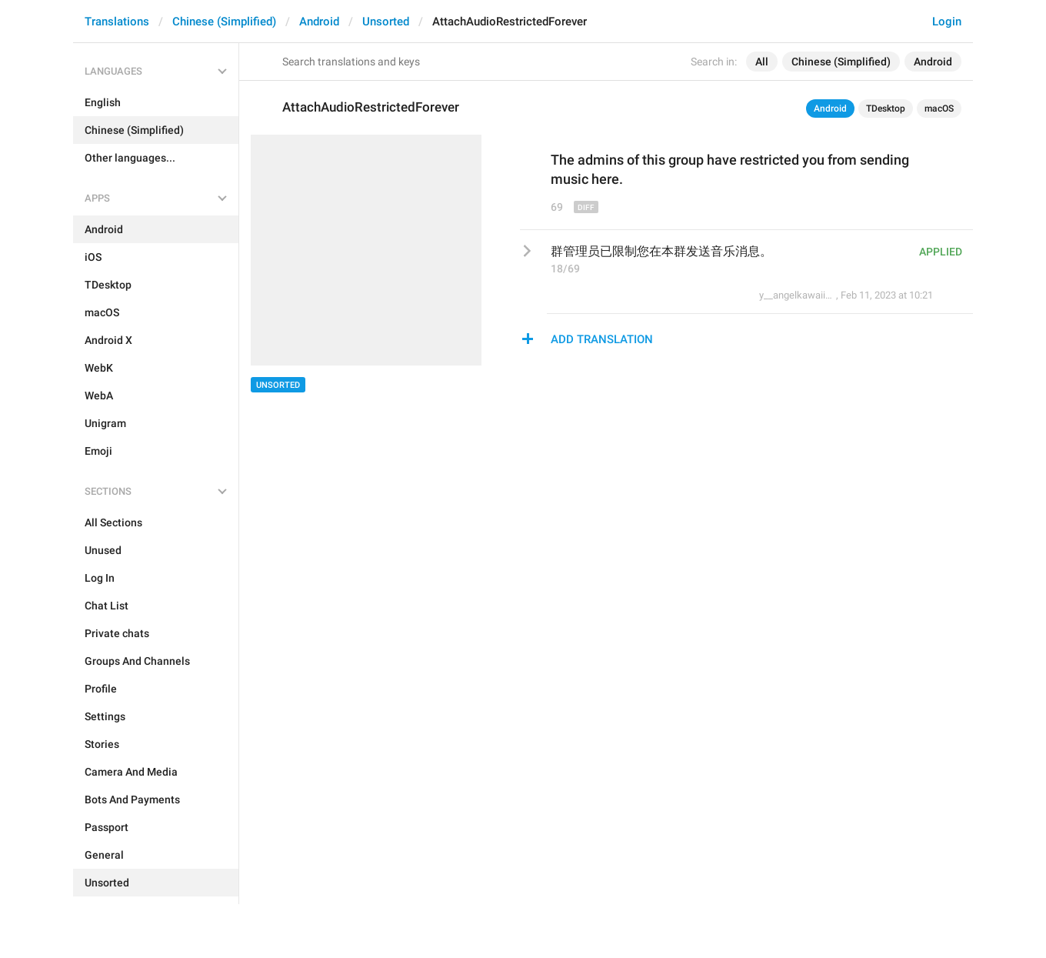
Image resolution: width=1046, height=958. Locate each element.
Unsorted (385, 21)
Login (946, 21)
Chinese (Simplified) (224, 21)
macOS (939, 108)
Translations (117, 21)
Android (319, 21)
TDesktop (885, 108)
